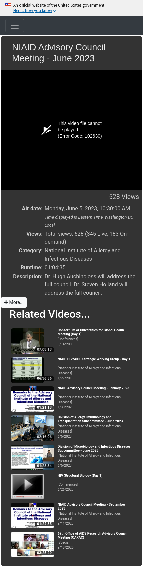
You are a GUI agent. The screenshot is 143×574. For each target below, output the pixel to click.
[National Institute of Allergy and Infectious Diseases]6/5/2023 (94, 426)
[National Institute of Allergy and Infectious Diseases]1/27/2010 (94, 368)
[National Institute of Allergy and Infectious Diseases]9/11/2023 (94, 514)
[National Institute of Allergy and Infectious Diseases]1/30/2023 (94, 397)
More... (14, 302)
